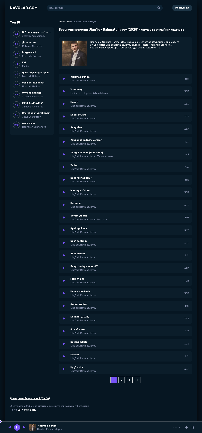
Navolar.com (65, 22)
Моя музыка (182, 7)
